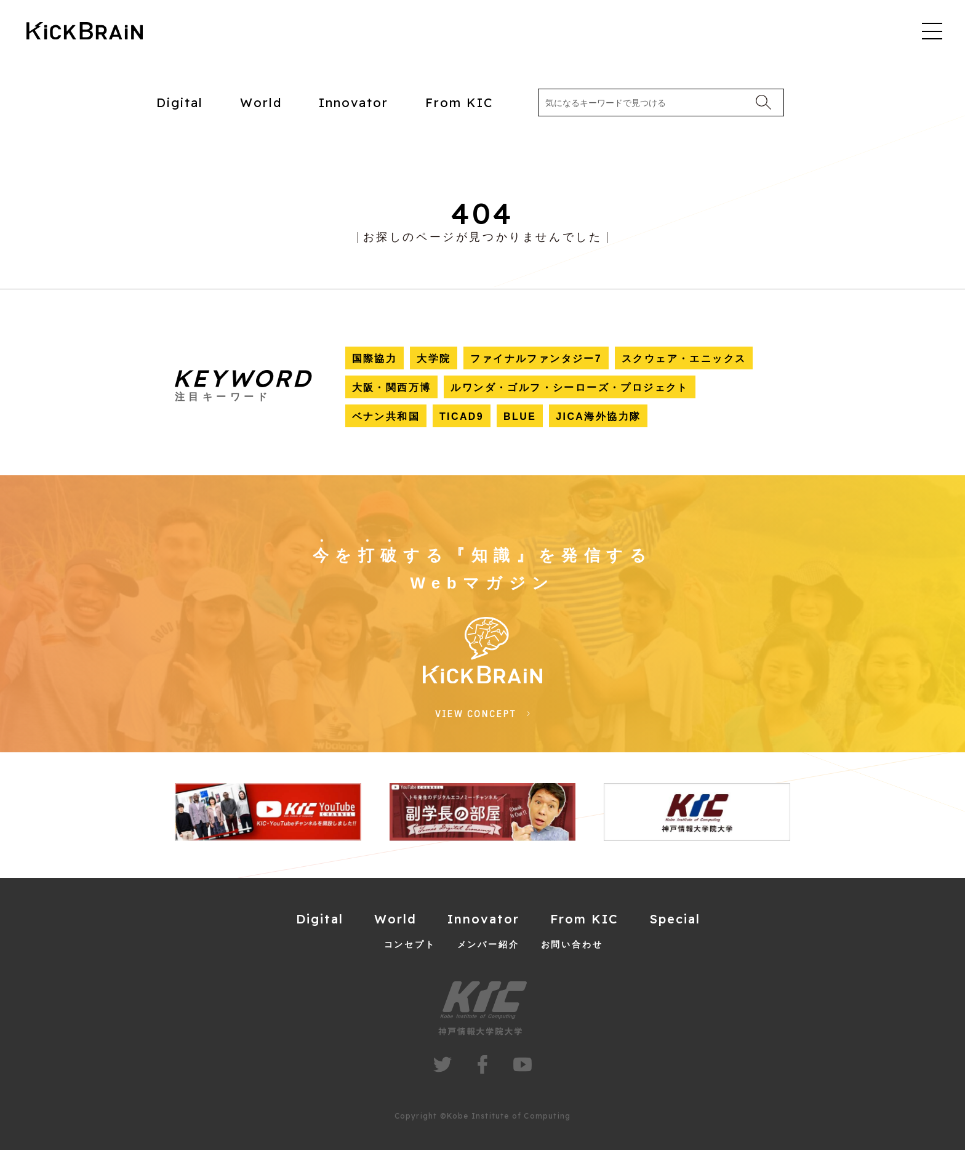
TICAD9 (461, 416)
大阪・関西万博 (391, 387)
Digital (179, 102)
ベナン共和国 (386, 416)
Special (674, 919)
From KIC (459, 102)
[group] (268, 812)
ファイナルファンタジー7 (536, 358)
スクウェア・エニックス (684, 358)
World (261, 102)
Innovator (353, 102)
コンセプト (410, 944)
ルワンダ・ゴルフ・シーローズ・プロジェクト (569, 387)
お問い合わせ (572, 944)
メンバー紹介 (488, 944)
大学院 (433, 358)
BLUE (519, 416)
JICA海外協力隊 (598, 416)
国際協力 (375, 358)
